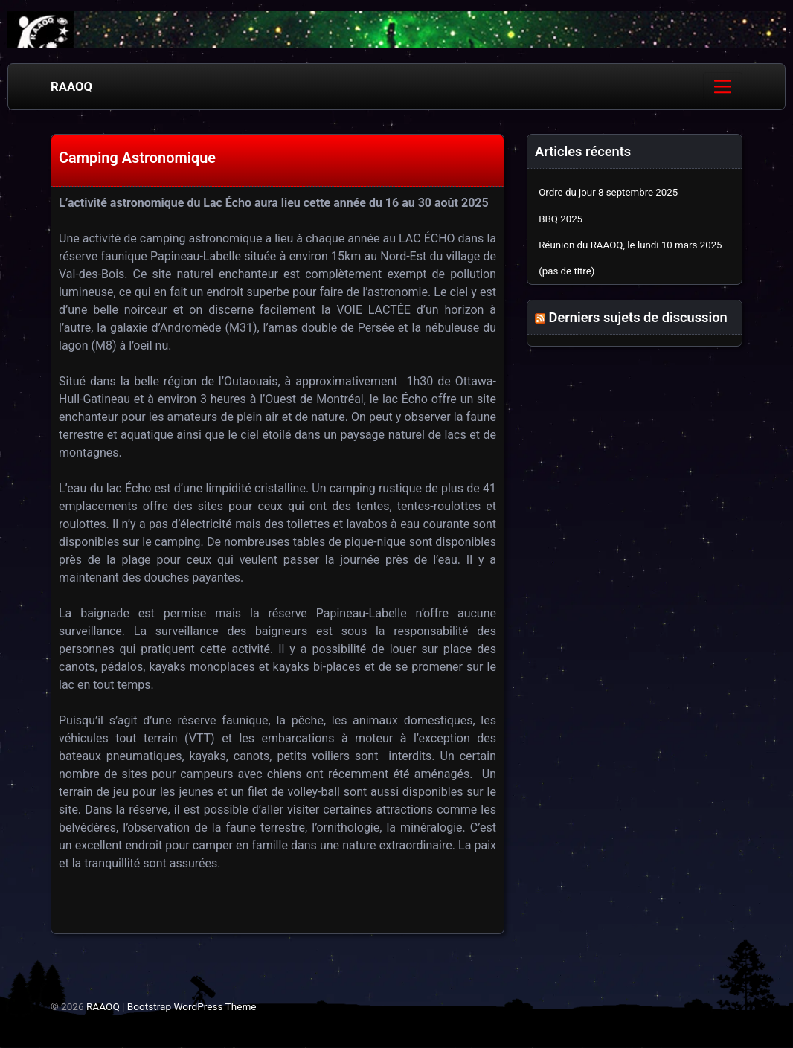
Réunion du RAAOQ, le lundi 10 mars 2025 (630, 245)
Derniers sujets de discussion (638, 317)
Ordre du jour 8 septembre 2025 (608, 192)
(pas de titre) (566, 271)
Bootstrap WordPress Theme (192, 1006)
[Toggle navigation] (722, 86)
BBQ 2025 (560, 219)
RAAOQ (71, 86)
